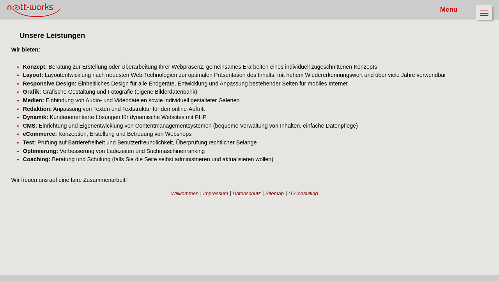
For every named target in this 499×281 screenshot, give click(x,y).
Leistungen (20, 52)
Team (14, 40)
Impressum (238, 206)
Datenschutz (263, 206)
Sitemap (284, 206)
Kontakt (17, 87)
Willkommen (214, 206)
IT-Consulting (307, 206)
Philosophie (21, 63)
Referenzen (20, 75)
